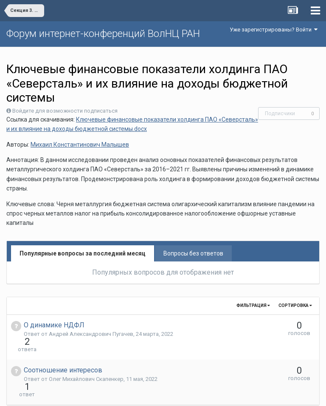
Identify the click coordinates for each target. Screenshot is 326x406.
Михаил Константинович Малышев (80, 144)
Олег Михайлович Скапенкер (86, 364)
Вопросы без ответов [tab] (193, 253)
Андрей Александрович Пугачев (91, 334)
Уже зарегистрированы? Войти (274, 29)
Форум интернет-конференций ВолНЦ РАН (103, 34)
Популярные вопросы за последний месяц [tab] (83, 253)
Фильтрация (253, 305)
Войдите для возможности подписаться (65, 111)
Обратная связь (176, 393)
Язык (137, 393)
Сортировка (295, 305)
